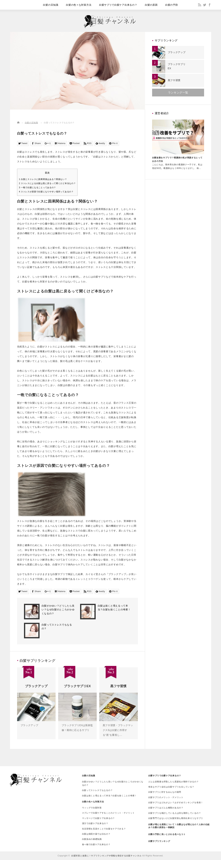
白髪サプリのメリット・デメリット (165, 797)
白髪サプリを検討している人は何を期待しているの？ (174, 813)
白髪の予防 (171, 4)
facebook (209, 4)
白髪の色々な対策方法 (78, 4)
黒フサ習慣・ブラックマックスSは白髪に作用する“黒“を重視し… (118, 730)
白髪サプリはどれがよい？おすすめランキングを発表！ (175, 802)
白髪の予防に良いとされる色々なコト (167, 834)
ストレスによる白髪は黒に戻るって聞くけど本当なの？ (47, 183)
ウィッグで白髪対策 (92, 808)
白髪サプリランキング (159, 841)
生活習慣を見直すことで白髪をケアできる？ (104, 829)
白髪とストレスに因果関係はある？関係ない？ (43, 179)
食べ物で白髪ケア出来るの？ (96, 844)
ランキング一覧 (178, 92)
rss (199, 4)
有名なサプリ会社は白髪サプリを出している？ (171, 787)
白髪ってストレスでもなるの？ (97, 790)
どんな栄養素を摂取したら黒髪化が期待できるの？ (173, 781)
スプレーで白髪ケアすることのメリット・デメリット (108, 813)
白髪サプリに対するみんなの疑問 (164, 792)
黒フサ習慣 (174, 80)
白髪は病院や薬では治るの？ (96, 834)
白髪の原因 (151, 4)
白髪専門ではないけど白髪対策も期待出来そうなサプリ (175, 818)
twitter (204, 4)
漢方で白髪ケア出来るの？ (95, 823)
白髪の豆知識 (50, 4)
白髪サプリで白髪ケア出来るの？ (118, 4)
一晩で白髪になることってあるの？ (37, 187)
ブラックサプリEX (177, 66)
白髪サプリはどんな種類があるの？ (165, 808)
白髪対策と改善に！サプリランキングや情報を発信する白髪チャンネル (106, 855)
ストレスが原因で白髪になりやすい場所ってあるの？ (46, 191)
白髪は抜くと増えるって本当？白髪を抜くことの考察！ (109, 795)
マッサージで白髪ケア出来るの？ (98, 818)
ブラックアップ (29, 725)
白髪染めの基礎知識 (92, 839)
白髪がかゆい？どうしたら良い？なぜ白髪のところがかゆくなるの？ (58, 609)
